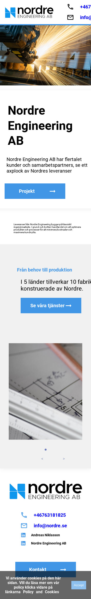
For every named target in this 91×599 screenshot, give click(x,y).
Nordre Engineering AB (48, 543)
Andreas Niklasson (45, 535)
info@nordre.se (50, 526)
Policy (28, 592)
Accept (79, 585)
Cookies (52, 592)
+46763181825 (50, 515)
